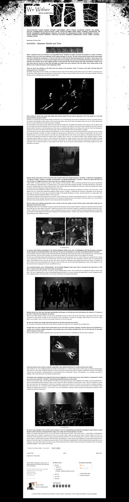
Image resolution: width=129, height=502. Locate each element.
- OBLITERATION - (93, 31)
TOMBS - (90, 34)
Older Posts (99, 453)
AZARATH (87, 30)
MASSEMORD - (36, 33)
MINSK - (79, 31)
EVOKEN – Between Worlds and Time (44, 43)
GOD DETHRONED (88, 33)
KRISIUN (73, 30)
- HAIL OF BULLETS (62, 33)
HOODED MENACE (46, 33)
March (57, 467)
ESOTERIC (53, 30)
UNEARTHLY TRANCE (37, 34)
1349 (92, 30)
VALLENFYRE (80, 30)
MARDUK (46, 30)
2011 (56, 476)
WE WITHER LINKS (85, 473)
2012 (56, 474)
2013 (56, 465)
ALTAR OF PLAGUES (48, 31)
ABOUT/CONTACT (85, 475)
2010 (56, 478)
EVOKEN (40, 30)
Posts (82, 465)
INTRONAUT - (48, 34)
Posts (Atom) (36, 455)
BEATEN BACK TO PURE (75, 33)
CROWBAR (85, 31)
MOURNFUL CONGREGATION (74, 34)
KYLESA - (85, 34)
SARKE (57, 31)
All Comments (84, 468)
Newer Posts (30, 453)
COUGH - (29, 34)
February (58, 469)
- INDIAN (74, 31)
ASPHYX (68, 30)
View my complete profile (42, 487)
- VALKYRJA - (62, 34)
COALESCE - (96, 34)
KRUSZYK (54, 33)
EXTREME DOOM (37, 31)
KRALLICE (29, 31)
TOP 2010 (95, 33)
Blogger (95, 494)
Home (64, 453)
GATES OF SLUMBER (66, 31)
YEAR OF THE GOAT (32, 30)
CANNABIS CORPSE (32, 36)
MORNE (97, 30)
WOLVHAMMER (61, 30)
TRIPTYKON (55, 34)
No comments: (46, 448)
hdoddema (83, 494)
